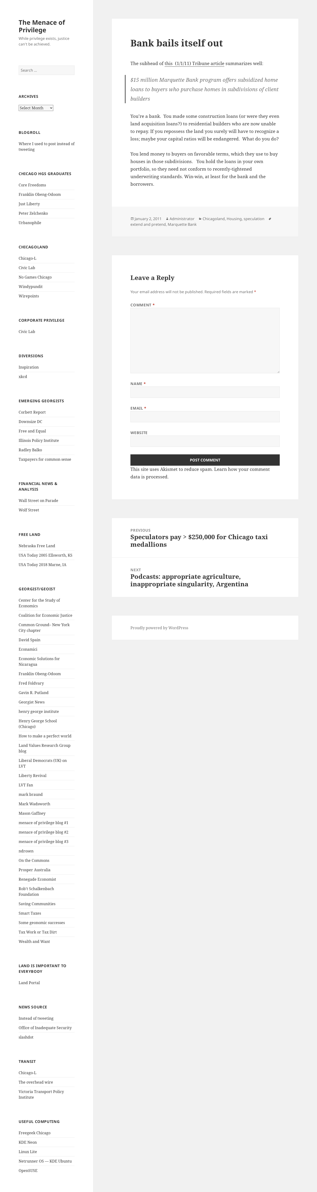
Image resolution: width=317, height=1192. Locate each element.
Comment (142, 305)
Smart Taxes (30, 913)
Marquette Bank (182, 224)
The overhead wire (36, 1082)
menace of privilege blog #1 (43, 822)
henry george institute (39, 711)
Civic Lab (27, 267)
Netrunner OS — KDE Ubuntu (45, 1161)
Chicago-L (27, 258)
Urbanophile (30, 222)
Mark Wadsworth (34, 803)
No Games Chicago (35, 277)
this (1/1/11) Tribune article (194, 63)
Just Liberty (29, 203)
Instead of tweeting (36, 1018)
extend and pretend (148, 224)
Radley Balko (30, 449)
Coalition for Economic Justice (45, 615)
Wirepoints (29, 296)
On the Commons (34, 860)
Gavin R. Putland (34, 692)
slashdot (26, 1037)
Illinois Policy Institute (39, 440)
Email (138, 408)
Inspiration (29, 367)
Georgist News (32, 702)
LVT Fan (26, 785)
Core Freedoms (32, 185)
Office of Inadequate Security (45, 1027)
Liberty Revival (32, 775)
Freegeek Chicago (34, 1132)
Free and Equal (32, 431)
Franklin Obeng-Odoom (40, 194)
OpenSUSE (28, 1170)
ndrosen (26, 851)
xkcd (23, 376)
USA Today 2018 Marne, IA (42, 564)
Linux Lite (28, 1151)
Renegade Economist (37, 879)
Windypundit (31, 286)
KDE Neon (28, 1142)
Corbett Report (32, 412)
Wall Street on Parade (38, 500)
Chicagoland (214, 218)
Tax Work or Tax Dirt (38, 932)
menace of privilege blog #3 (43, 841)
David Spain (29, 639)
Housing (234, 218)
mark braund (31, 794)
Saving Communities (37, 903)
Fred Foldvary (31, 683)
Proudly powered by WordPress (159, 627)
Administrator (182, 218)
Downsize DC (30, 421)
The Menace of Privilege (42, 26)
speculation (254, 218)
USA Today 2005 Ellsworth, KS (45, 555)
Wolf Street (29, 510)
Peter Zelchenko (33, 213)
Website (138, 432)
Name (138, 383)
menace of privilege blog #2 (43, 832)
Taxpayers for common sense (45, 459)
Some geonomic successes (42, 922)
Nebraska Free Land (37, 545)
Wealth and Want (34, 941)
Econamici (28, 649)
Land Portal (29, 982)
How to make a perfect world (45, 736)
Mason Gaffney (32, 813)
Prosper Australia (34, 869)
